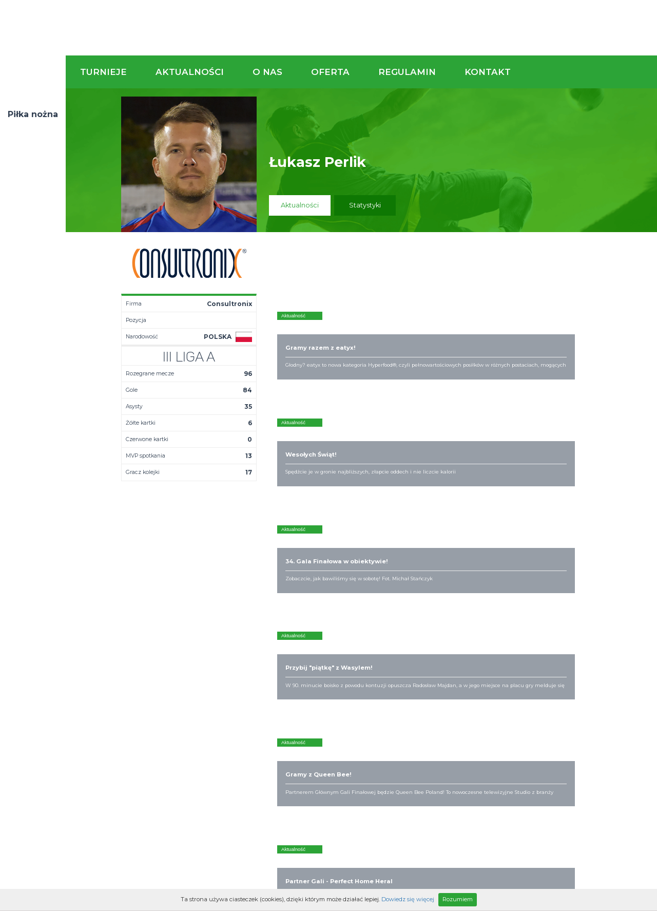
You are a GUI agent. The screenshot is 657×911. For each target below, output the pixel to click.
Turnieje (103, 72)
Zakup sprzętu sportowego (413, 656)
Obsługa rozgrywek (335, 660)
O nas (267, 72)
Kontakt (488, 72)
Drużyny (230, 660)
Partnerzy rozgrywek (362, 724)
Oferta (330, 72)
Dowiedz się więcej (407, 899)
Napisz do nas (603, 579)
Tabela (229, 652)
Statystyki (365, 205)
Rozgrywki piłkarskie (424, 635)
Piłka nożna (33, 114)
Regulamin (407, 72)
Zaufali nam (323, 644)
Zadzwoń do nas (455, 579)
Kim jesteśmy (325, 635)
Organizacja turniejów (426, 644)
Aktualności (190, 72)
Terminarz (234, 644)
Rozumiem (457, 899)
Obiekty (317, 652)
